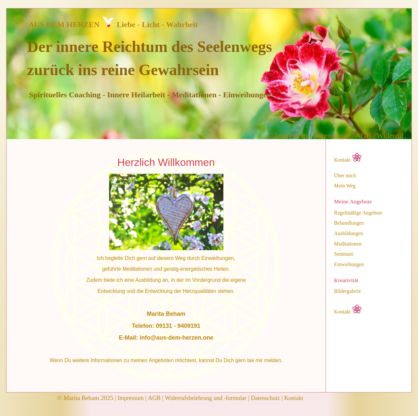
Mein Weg (345, 185)
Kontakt (348, 157)
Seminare (344, 254)
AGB (363, 136)
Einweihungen (349, 264)
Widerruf (390, 136)
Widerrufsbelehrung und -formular (206, 398)
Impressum (291, 136)
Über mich (345, 175)
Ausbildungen (348, 233)
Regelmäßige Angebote (358, 213)
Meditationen (348, 244)
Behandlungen (349, 223)
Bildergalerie (347, 291)
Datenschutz (331, 136)
